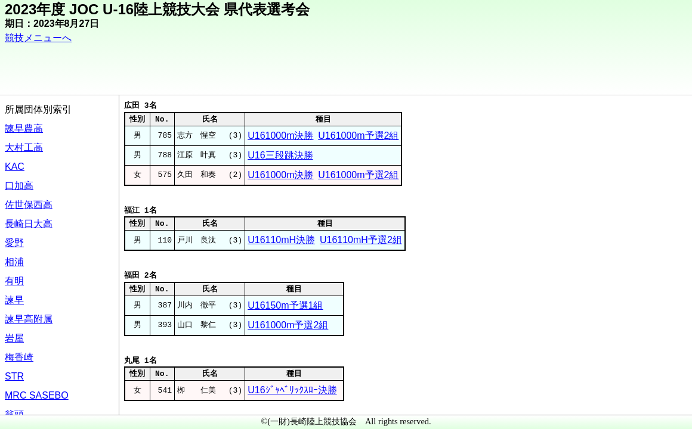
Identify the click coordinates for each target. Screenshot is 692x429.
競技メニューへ (38, 38)
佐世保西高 (28, 205)
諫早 (14, 300)
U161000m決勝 (280, 135)
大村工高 (24, 147)
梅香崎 (19, 357)
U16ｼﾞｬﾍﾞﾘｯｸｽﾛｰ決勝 (292, 390)
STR (14, 376)
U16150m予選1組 (285, 305)
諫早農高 (24, 128)
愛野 (14, 243)
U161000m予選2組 (358, 135)
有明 (14, 281)
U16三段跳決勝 (280, 155)
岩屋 (14, 338)
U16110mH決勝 (281, 240)
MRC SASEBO (37, 395)
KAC (14, 166)
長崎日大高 (28, 224)
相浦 (14, 262)
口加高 (19, 186)
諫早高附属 (28, 319)
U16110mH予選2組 (361, 240)
